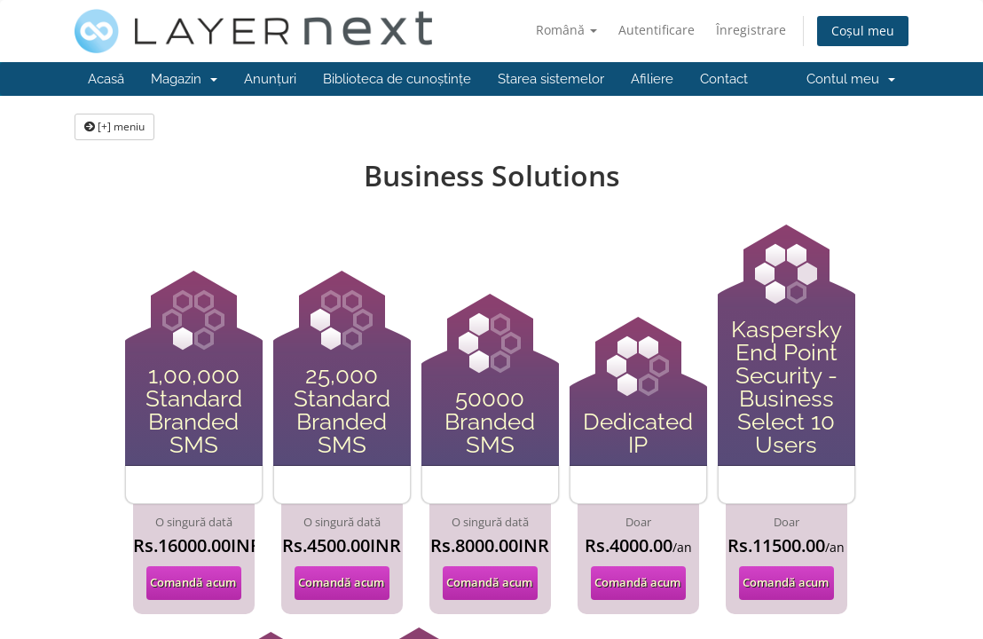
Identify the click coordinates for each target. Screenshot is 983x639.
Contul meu (850, 79)
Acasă (106, 79)
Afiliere (652, 79)
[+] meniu (114, 126)
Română (566, 29)
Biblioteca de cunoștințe (397, 79)
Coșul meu (862, 30)
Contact (724, 79)
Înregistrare (751, 29)
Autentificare (656, 29)
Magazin (184, 79)
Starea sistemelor (551, 79)
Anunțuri (270, 79)
